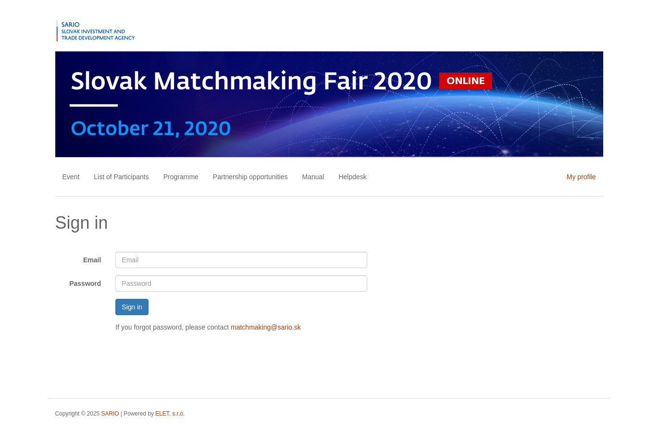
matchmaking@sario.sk (266, 327)
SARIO (110, 413)
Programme (181, 177)
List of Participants (121, 177)
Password (85, 283)
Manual (313, 177)
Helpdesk (352, 177)
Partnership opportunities (250, 177)
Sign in (132, 307)
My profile (581, 177)
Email (92, 260)
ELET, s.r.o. (170, 413)
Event (71, 177)
